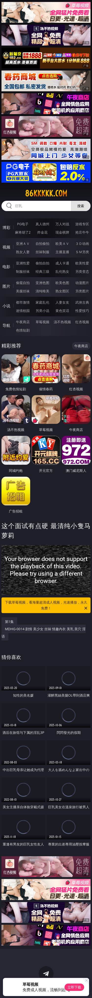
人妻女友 (62, 302)
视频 (6, 247)
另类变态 (82, 271)
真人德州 (42, 224)
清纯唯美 (42, 291)
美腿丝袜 (23, 291)
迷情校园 (23, 310)
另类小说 (42, 310)
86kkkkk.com (46, 193)
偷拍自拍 (42, 263)
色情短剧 (23, 330)
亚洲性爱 (23, 263)
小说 (6, 306)
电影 (6, 266)
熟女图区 (62, 291)
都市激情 (23, 302)
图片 (6, 286)
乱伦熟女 (62, 271)
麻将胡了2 (23, 232)
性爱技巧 (82, 310)
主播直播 (62, 252)
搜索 (80, 205)
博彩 (6, 227)
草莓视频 (42, 322)
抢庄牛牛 (82, 232)
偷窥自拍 (23, 282)
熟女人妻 (23, 252)
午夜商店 (23, 322)
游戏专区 (82, 224)
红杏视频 (82, 322)
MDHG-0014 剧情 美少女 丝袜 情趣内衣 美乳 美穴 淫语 (43, 633)
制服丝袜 (23, 271)
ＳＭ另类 (82, 252)
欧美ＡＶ (62, 243)
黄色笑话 (62, 310)
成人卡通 (62, 263)
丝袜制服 (42, 252)
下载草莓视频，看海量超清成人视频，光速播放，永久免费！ (46, 605)
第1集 (9, 621)
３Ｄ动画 (82, 243)
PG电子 (22, 224)
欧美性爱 (82, 263)
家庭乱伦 (42, 302)
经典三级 (42, 271)
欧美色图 (62, 282)
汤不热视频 (62, 322)
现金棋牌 (62, 232)
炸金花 (42, 232)
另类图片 (82, 291)
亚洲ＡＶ (23, 243)
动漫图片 (82, 282)
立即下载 (74, 987)
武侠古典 (82, 302)
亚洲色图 (42, 282)
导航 (6, 325)
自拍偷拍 (42, 243)
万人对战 (62, 224)
